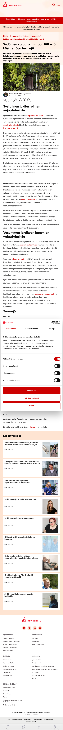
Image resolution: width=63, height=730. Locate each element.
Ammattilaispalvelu (30, 722)
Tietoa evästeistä (9, 705)
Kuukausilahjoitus (9, 663)
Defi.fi (34, 678)
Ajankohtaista (36, 660)
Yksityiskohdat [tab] (31, 329)
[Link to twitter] (29, 628)
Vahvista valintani (31, 398)
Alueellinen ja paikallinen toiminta (43, 666)
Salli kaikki (31, 391)
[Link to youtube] (40, 628)
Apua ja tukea (37, 634)
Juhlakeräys (7, 672)
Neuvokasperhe (17, 719)
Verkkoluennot (8, 650)
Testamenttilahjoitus (10, 669)
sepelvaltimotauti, (11, 125)
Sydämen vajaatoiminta (31, 36)
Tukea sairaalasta (38, 644)
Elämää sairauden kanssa (12, 641)
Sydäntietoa (8, 634)
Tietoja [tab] (52, 329)
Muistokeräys (7, 675)
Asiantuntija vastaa (9, 688)
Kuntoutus (35, 638)
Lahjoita (6, 656)
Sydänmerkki (28, 719)
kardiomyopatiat (10, 128)
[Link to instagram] (35, 628)
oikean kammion (19, 259)
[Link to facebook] (24, 628)
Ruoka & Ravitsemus (10, 644)
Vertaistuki (35, 641)
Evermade (35, 715)
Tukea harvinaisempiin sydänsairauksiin (45, 669)
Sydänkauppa (36, 672)
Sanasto (33, 427)
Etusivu (5, 36)
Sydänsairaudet (15, 36)
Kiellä (31, 406)
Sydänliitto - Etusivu (21, 4)
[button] (53, 6)
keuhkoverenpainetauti (44, 294)
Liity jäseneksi (36, 663)
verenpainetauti (28, 199)
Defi (9, 719)
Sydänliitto (36, 656)
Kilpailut (6, 691)
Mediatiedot (7, 694)
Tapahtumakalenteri (38, 675)
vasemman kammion (28, 245)
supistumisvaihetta (35, 115)
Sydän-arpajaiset (9, 666)
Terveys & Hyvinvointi (10, 647)
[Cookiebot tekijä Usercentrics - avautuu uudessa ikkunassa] (50, 322)
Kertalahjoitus (8, 660)
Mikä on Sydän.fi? (10, 684)
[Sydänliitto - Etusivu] (31, 619)
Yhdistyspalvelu (48, 719)
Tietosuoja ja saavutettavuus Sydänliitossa (12, 701)
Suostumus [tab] (11, 329)
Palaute (5, 697)
